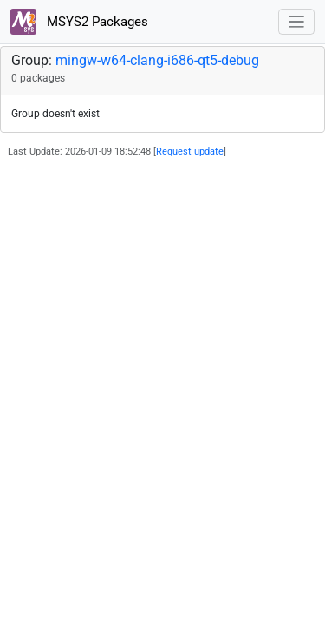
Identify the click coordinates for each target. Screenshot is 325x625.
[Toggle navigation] (296, 22)
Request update (190, 151)
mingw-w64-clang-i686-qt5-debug (157, 60)
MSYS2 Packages (79, 22)
